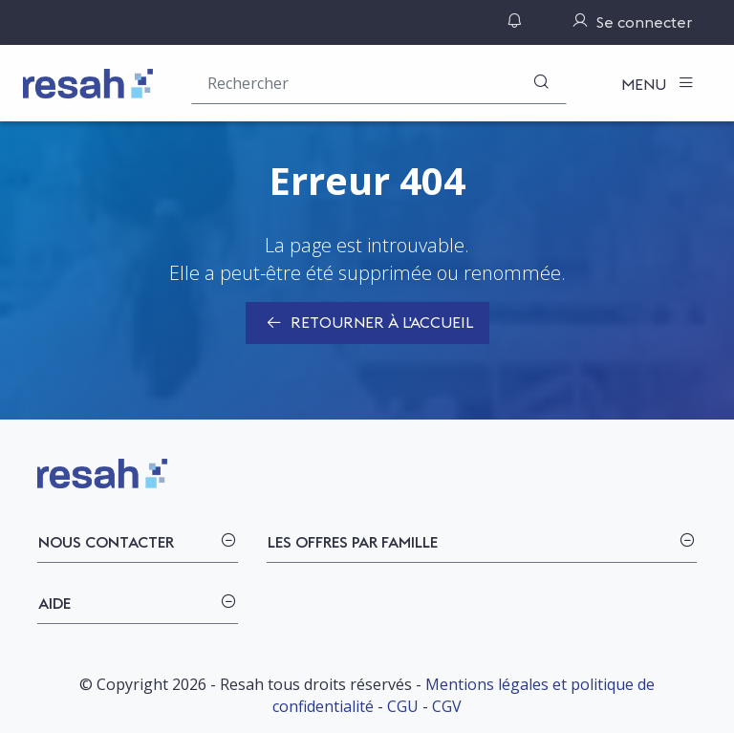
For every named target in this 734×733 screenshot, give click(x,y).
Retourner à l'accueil (367, 324)
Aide (54, 603)
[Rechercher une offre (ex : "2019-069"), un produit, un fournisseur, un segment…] (379, 82)
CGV (447, 706)
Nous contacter (106, 541)
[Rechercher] (541, 82)
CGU (403, 706)
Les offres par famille (353, 541)
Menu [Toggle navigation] (645, 84)
